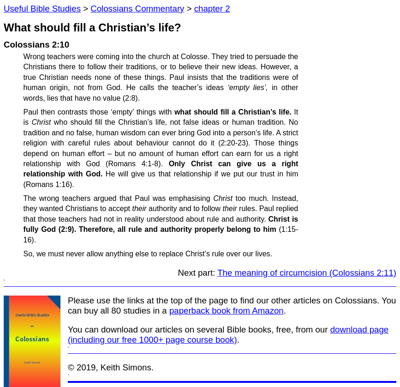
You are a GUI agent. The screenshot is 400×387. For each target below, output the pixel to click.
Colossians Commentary (137, 8)
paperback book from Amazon (226, 310)
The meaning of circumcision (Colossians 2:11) (306, 273)
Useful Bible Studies (42, 8)
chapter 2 (212, 8)
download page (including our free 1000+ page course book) (228, 335)
